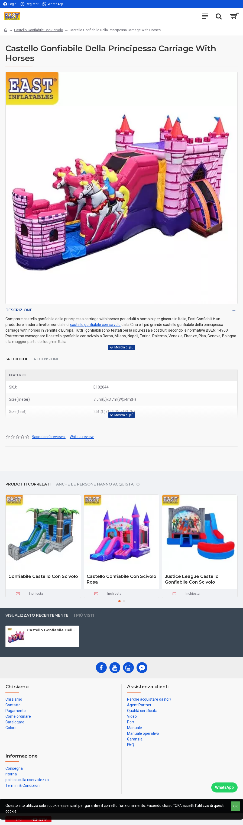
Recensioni (46, 359)
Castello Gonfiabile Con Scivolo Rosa (121, 579)
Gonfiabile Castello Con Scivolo (43, 576)
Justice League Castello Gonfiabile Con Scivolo (192, 579)
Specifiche (16, 359)
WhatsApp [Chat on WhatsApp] (224, 787)
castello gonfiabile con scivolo (95, 324)
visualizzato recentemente (37, 615)
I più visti (84, 615)
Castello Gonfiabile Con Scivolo (38, 30)
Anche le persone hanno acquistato (98, 484)
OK (235, 806)
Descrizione (18, 310)
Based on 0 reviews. (49, 437)
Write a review (82, 437)
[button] (119, 601)
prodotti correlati (28, 484)
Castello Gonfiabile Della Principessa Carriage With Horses (52, 630)
